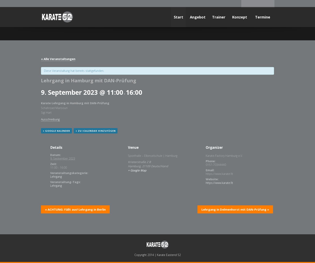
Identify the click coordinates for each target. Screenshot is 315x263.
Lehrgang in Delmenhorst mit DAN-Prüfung (235, 209)
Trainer (218, 17)
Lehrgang (56, 176)
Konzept (240, 17)
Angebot (198, 17)
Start (178, 17)
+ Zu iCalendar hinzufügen (96, 130)
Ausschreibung (50, 119)
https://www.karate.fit (219, 183)
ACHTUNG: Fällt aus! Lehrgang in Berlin (75, 209)
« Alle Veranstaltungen (58, 59)
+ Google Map (137, 170)
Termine (263, 17)
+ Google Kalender (56, 130)
